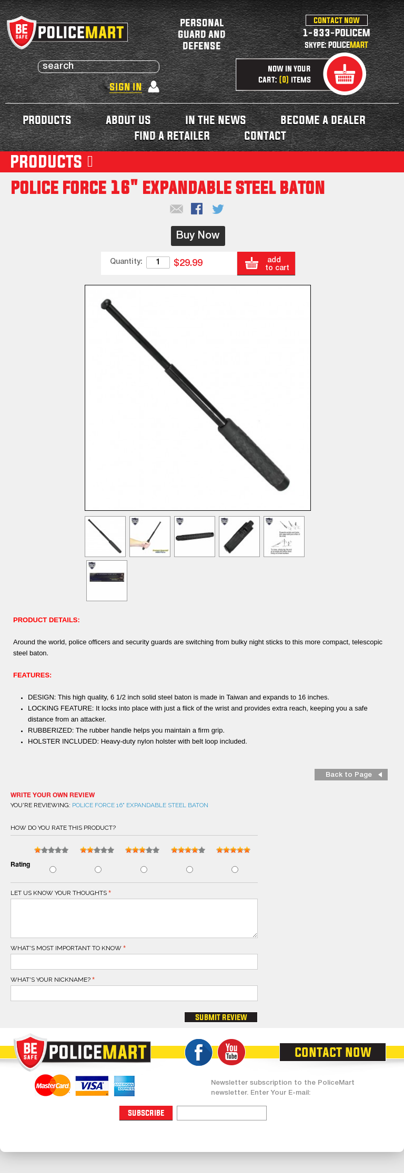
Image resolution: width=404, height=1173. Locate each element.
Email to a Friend (177, 210)
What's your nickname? (50, 979)
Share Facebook (198, 210)
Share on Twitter (219, 210)
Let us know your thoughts (59, 893)
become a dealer (323, 119)
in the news (215, 119)
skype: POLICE (336, 44)
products (47, 119)
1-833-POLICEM (336, 32)
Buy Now (198, 236)
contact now (337, 20)
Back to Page (349, 775)
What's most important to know (66, 948)
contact (265, 135)
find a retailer (172, 135)
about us (128, 119)
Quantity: (126, 262)
